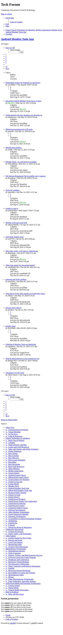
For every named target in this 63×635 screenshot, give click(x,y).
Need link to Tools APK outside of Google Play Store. (25, 294)
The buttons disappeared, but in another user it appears (25, 176)
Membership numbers (13, 148)
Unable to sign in (11, 208)
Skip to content (6, 14)
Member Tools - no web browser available (21, 162)
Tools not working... (12, 190)
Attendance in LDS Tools (14, 373)
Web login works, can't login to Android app (21, 251)
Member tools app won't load (16, 223)
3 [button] (5, 58)
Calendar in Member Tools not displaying (20, 344)
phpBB (12, 623)
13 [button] (6, 67)
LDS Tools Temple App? (14, 237)
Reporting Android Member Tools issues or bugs (23, 101)
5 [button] (5, 62)
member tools (10, 326)
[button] (10, 48)
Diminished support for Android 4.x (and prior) (22, 83)
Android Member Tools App (17, 39)
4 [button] (5, 60)
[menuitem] (16, 22)
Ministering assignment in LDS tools (19, 129)
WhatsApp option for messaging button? (20, 265)
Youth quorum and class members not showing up (23, 115)
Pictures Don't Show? (13, 308)
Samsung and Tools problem (15, 279)
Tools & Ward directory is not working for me (22, 359)
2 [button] (5, 56)
